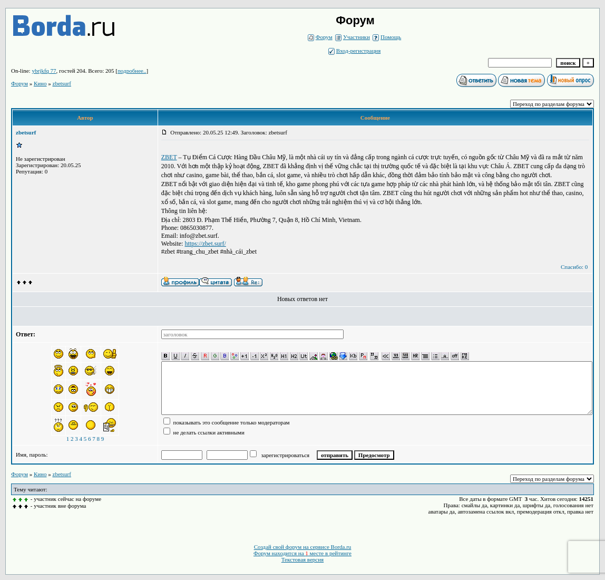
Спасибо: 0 (574, 267)
